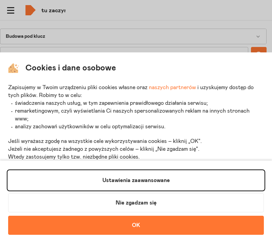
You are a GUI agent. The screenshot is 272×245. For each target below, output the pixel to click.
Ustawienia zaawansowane (136, 180)
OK (136, 225)
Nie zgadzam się (136, 203)
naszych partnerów (172, 87)
